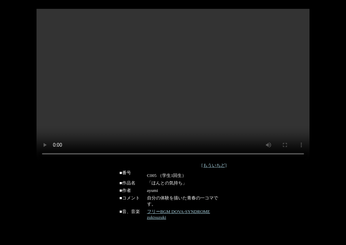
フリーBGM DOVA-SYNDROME (178, 211)
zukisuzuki (156, 217)
